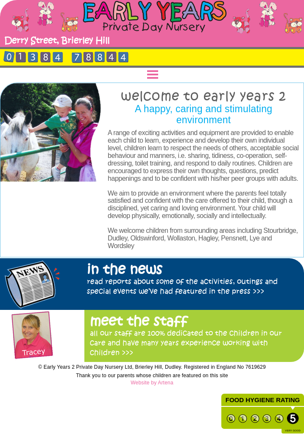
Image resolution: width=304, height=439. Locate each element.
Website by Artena (152, 383)
